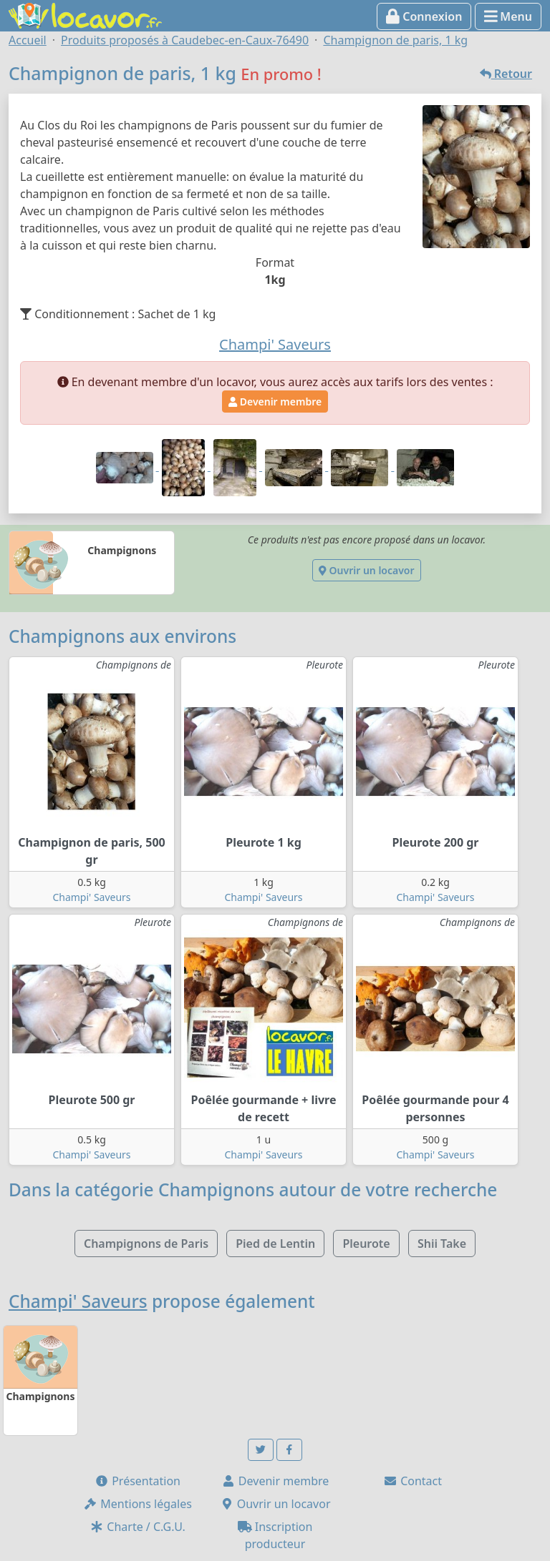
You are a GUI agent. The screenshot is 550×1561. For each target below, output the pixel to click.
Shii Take (442, 1243)
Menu (508, 16)
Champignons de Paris (146, 1243)
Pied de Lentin (275, 1243)
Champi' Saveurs (91, 897)
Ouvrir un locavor (366, 570)
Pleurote (366, 1243)
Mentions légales (137, 1504)
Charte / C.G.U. (137, 1527)
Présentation (137, 1481)
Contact (412, 1481)
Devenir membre (275, 401)
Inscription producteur (275, 1535)
